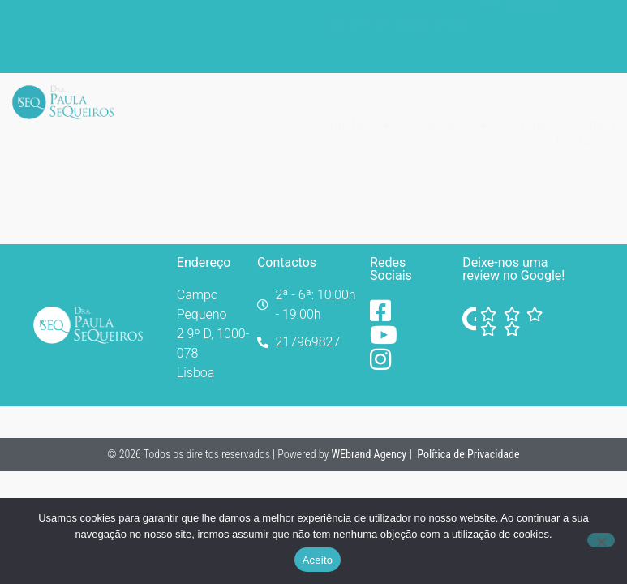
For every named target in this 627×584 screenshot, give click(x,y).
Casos (538, 93)
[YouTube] (387, 335)
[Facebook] (387, 310)
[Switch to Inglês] (594, 47)
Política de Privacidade (468, 454)
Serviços (455, 94)
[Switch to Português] (594, 25)
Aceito (318, 560)
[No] (601, 540)
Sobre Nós (353, 94)
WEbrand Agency (370, 454)
